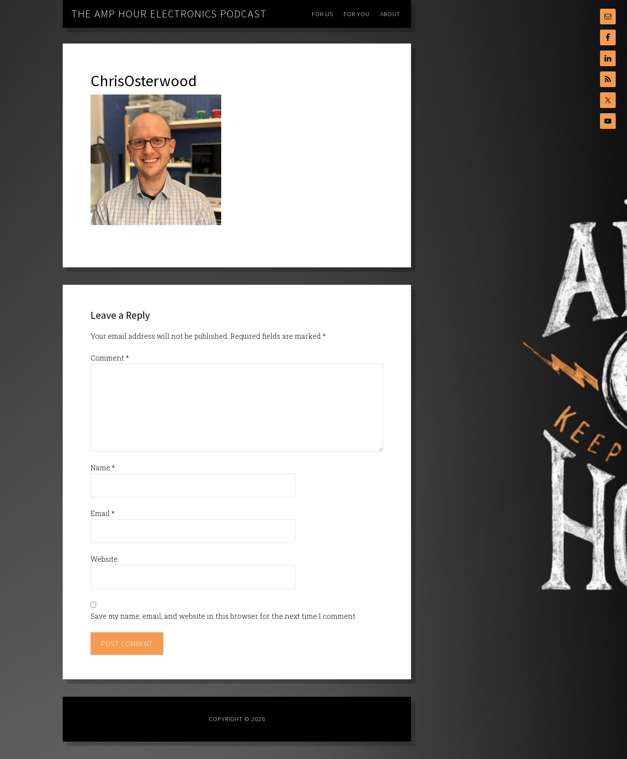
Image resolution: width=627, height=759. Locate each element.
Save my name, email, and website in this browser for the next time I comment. (224, 616)
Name (103, 467)
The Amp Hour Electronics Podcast (169, 13)
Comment (110, 357)
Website (104, 558)
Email (103, 513)
